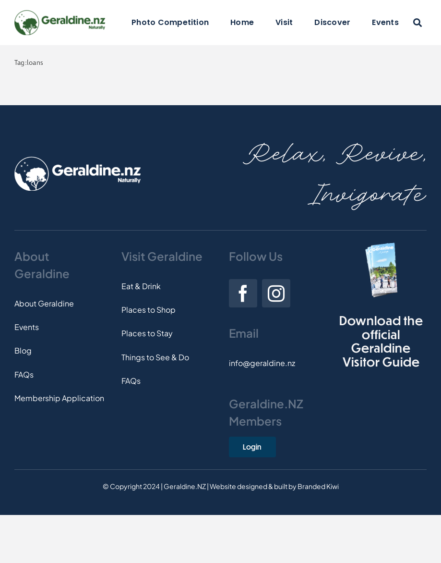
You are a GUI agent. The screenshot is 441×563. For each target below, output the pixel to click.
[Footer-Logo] (77, 160)
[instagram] (276, 293)
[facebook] (243, 293)
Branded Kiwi (318, 486)
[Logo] (59, 14)
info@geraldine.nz (262, 363)
